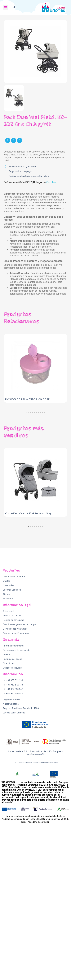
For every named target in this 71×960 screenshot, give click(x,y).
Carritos (51, 182)
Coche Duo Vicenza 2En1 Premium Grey (28, 570)
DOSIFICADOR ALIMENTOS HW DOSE (27, 399)
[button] (14, 7)
